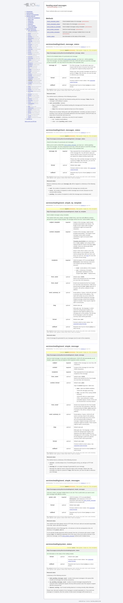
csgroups (30, 49)
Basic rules (31, 19)
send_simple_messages (53, 32)
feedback (30, 64)
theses (29, 112)
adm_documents (32, 30)
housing (30, 74)
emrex (29, 50)
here (87, 255)
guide (29, 72)
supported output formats (79, 324)
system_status (51, 36)
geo (29, 67)
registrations (31, 103)
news (29, 86)
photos (29, 95)
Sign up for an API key (30, 121)
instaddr (30, 75)
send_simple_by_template (54, 26)
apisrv (29, 35)
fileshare (30, 66)
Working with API (30, 16)
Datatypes (30, 21)
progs (29, 102)
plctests (30, 98)
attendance (31, 38)
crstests (30, 47)
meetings (30, 82)
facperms (30, 63)
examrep (30, 56)
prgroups (30, 100)
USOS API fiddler (32, 27)
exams (29, 59)
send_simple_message (53, 29)
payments (30, 91)
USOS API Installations (34, 17)
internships (31, 77)
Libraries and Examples (32, 14)
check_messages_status (53, 24)
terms (29, 111)
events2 (30, 53)
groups (30, 71)
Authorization (29, 13)
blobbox (30, 39)
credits (29, 46)
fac (28, 61)
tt (28, 114)
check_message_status (53, 21)
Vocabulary (31, 22)
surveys (30, 109)
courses (30, 44)
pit (28, 97)
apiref (29, 33)
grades (30, 69)
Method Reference (31, 29)
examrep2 (30, 58)
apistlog (30, 36)
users (29, 117)
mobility (30, 83)
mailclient (30, 78)
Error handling (31, 25)
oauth (29, 88)
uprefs (29, 115)
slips (29, 106)
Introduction (29, 11)
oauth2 (30, 89)
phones (30, 94)
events (29, 52)
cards (29, 42)
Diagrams (30, 24)
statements (31, 108)
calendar (30, 41)
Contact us (29, 119)
